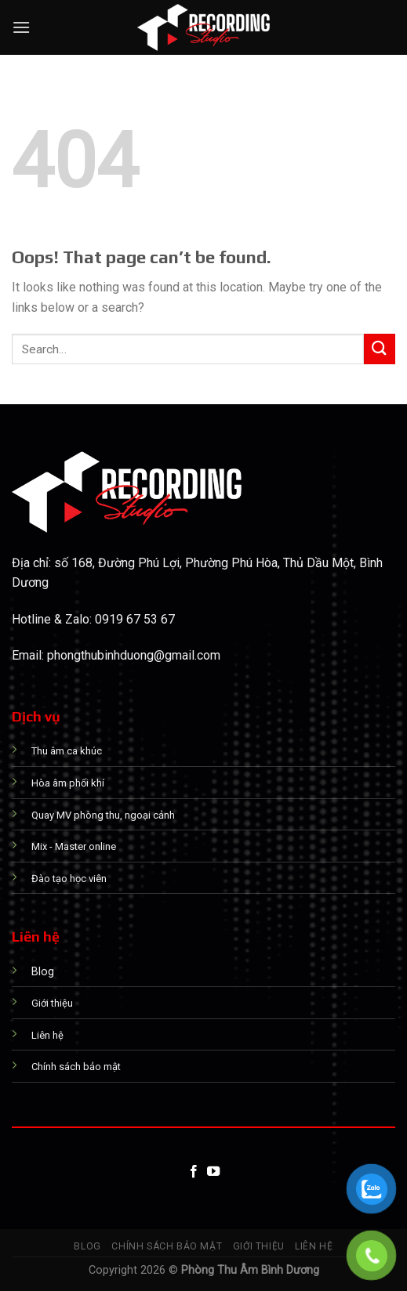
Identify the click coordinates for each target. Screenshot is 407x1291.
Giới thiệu (259, 1246)
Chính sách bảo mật (166, 1246)
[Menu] (21, 27)
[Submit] (379, 349)
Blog (87, 1246)
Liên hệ (314, 1246)
